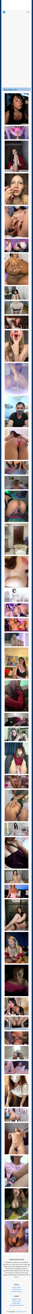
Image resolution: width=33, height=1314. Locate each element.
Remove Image (16, 1291)
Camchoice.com (21, 1312)
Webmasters (16, 1303)
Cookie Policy (16, 1289)
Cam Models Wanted (16, 1305)
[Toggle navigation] (27, 12)
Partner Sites (16, 1301)
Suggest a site (16, 1299)
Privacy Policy (16, 1287)
